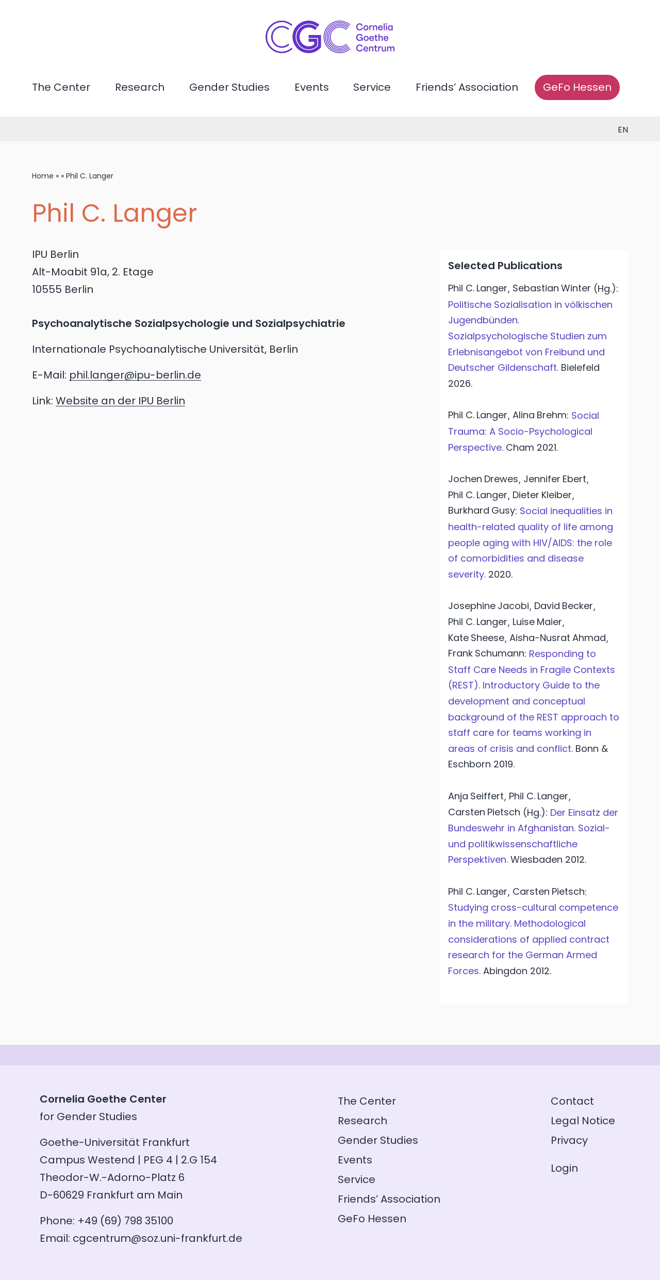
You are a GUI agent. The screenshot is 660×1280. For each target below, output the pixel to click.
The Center (61, 87)
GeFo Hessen (577, 87)
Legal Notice (583, 1120)
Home (43, 176)
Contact (572, 1101)
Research (139, 87)
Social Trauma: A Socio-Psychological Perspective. (523, 431)
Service (372, 87)
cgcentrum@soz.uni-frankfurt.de (157, 1238)
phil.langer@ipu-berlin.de (135, 375)
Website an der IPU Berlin (120, 400)
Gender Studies (229, 87)
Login (564, 1168)
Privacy (569, 1140)
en (623, 130)
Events (311, 87)
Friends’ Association (467, 87)
